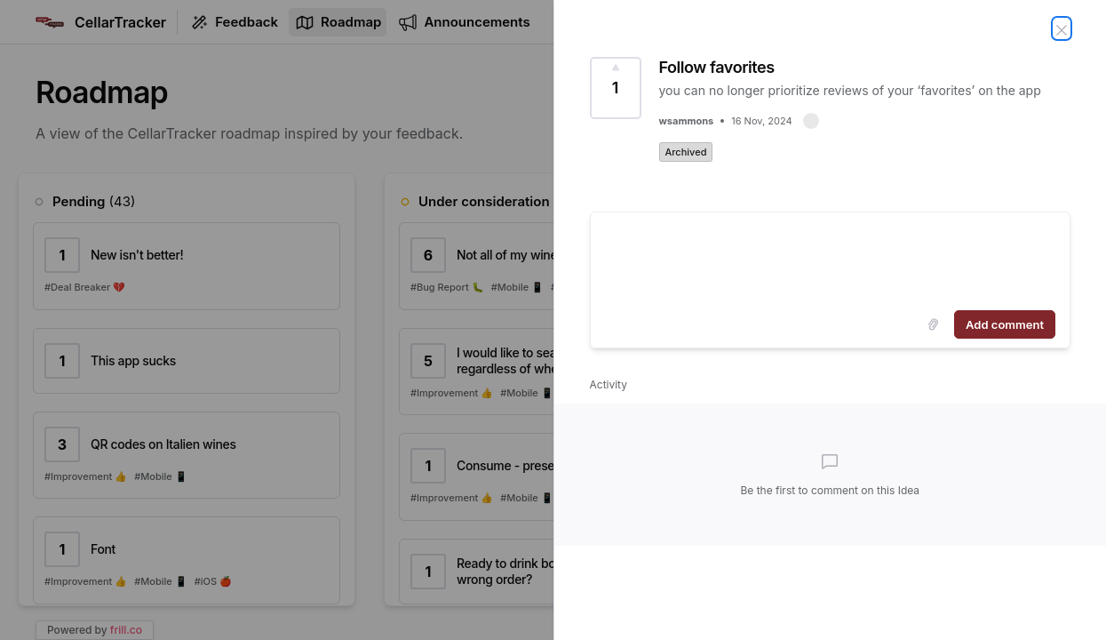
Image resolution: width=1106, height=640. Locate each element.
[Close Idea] (1061, 28)
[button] (811, 121)
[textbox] (830, 257)
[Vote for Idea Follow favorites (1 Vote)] (615, 88)
